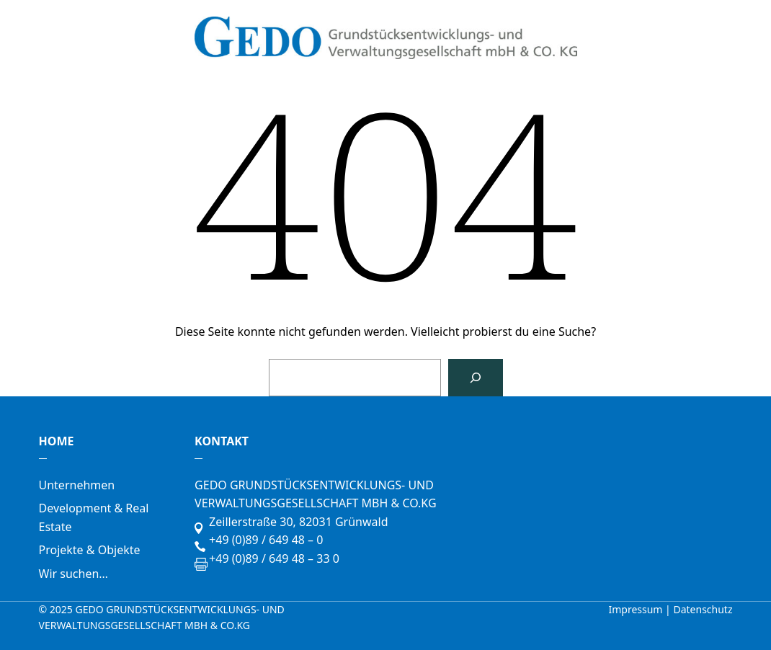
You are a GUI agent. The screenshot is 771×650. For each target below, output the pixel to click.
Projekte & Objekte (90, 550)
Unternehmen (77, 485)
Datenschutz (702, 609)
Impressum (636, 609)
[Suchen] (475, 377)
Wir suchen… (73, 574)
